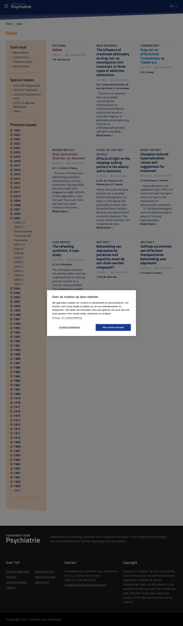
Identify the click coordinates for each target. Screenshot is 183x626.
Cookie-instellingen (69, 327)
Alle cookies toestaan (113, 327)
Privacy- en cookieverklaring (67, 317)
